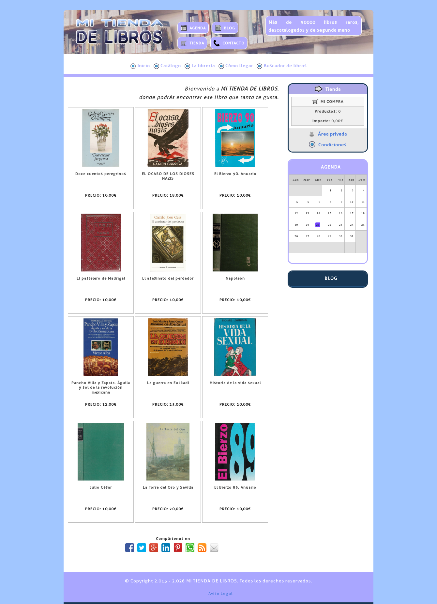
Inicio (140, 66)
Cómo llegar (235, 66)
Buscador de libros (282, 66)
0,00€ (327, 121)
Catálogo (167, 66)
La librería (200, 66)
